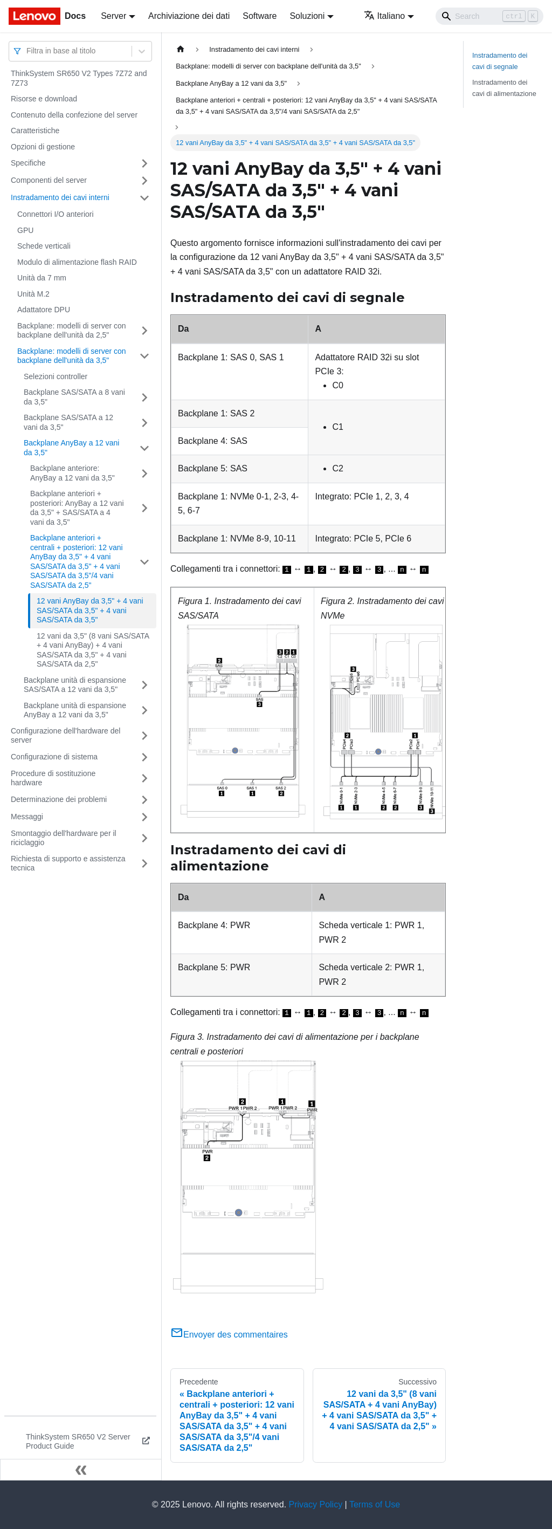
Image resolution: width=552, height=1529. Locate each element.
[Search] (489, 16)
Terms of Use (374, 1504)
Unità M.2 (33, 294)
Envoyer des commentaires (229, 1334)
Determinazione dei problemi (59, 799)
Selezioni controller (55, 376)
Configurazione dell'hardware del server (65, 735)
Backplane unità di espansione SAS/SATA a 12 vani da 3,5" (75, 685)
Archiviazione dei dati (189, 15)
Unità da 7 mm (41, 277)
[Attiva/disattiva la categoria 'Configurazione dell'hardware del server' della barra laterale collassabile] (144, 736)
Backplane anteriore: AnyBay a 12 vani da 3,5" (72, 473)
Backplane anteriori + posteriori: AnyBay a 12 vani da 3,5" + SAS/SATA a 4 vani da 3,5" (77, 507)
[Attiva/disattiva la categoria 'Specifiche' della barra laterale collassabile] (144, 163)
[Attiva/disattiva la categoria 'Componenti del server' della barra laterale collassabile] (144, 180)
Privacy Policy (316, 1504)
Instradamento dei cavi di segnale (499, 61)
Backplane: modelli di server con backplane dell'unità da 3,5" (71, 356)
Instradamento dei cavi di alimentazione (504, 88)
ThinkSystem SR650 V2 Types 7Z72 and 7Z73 (79, 78)
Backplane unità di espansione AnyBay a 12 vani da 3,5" (75, 710)
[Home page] (180, 49)
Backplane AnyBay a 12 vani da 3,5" (71, 447)
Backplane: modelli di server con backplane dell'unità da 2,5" (71, 330)
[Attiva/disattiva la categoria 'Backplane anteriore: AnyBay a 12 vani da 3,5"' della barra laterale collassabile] (144, 473)
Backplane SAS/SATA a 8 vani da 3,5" (74, 397)
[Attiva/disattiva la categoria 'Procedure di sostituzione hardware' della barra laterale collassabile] (144, 778)
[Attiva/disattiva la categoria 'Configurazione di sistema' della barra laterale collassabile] (144, 757)
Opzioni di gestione (43, 146)
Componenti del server (49, 180)
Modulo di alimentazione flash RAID (77, 262)
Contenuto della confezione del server (74, 115)
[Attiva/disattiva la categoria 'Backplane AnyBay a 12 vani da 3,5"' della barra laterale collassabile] (144, 448)
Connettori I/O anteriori (55, 214)
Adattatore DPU (43, 309)
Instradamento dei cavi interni (60, 197)
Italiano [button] (384, 15)
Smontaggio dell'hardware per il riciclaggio (63, 838)
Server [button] (113, 15)
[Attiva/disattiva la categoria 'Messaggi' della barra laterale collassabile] (144, 817)
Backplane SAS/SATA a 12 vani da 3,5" (68, 422)
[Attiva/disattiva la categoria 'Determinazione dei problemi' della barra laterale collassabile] (144, 799)
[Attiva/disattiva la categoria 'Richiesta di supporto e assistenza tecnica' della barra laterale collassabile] (144, 863)
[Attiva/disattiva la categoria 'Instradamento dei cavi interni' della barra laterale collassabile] (144, 198)
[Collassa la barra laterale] (81, 1469)
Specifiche (28, 163)
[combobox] (27, 51)
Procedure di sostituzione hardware (53, 778)
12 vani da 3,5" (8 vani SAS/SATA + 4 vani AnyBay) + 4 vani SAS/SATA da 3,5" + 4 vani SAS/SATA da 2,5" (93, 650)
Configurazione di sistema (54, 756)
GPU (25, 230)
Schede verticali (44, 246)
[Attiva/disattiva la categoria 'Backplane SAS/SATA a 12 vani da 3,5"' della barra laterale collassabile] (144, 422)
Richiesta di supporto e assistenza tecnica (68, 863)
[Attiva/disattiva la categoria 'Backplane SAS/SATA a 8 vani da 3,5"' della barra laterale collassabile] (144, 397)
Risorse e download (44, 98)
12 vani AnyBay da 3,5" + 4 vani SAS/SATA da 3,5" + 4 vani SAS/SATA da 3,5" (90, 610)
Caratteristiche (35, 130)
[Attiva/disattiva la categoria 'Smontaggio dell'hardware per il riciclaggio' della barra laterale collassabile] (144, 838)
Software (260, 15)
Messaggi (27, 816)
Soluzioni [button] (307, 15)
